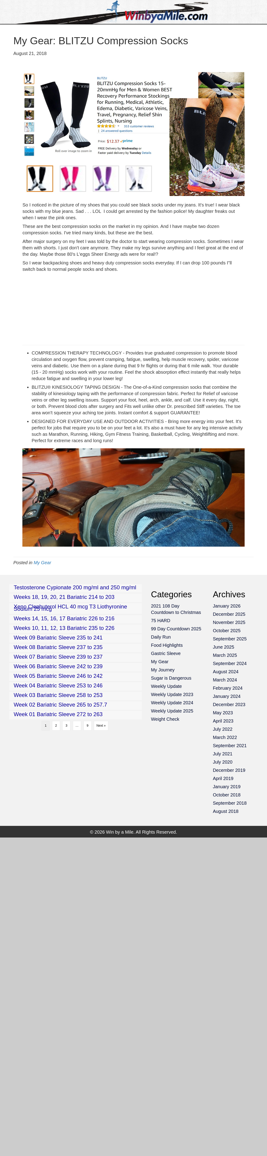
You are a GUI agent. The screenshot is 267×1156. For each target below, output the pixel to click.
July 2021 (223, 753)
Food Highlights (167, 645)
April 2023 (223, 720)
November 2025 (229, 622)
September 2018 (230, 803)
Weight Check (165, 719)
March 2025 (225, 655)
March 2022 (225, 737)
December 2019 (229, 770)
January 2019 (227, 786)
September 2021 (230, 745)
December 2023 (229, 704)
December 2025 (229, 614)
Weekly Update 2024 (172, 702)
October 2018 (227, 794)
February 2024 (228, 688)
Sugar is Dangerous (171, 678)
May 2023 (223, 712)
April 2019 (223, 778)
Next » (101, 725)
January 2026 (227, 605)
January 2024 (227, 696)
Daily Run (161, 636)
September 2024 (230, 663)
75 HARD (160, 620)
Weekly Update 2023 (172, 694)
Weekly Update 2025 (172, 710)
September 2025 (230, 638)
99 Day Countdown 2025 (176, 628)
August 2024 (225, 671)
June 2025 (223, 647)
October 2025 (227, 630)
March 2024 (225, 679)
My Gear (42, 562)
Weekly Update (166, 686)
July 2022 (223, 729)
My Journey (162, 669)
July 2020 (223, 762)
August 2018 (225, 811)
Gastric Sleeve (166, 653)
